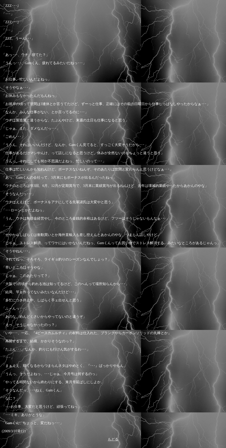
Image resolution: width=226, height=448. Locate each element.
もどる (113, 439)
